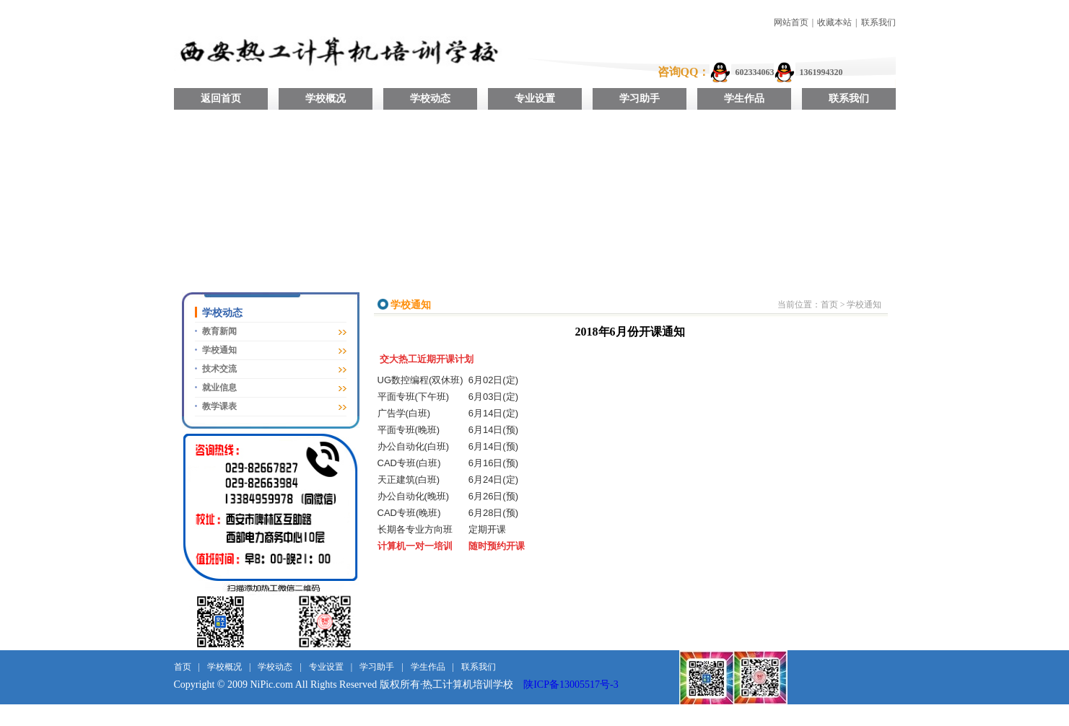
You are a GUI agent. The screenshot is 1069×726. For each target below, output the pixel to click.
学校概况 (325, 98)
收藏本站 (834, 22)
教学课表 (219, 406)
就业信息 (219, 387)
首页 (829, 304)
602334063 (754, 72)
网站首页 (791, 22)
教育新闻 (219, 331)
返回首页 (221, 98)
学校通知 (219, 350)
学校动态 (430, 98)
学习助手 (639, 98)
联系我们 (878, 22)
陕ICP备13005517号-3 (570, 684)
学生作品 (744, 98)
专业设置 (535, 98)
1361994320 (820, 72)
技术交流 (219, 369)
